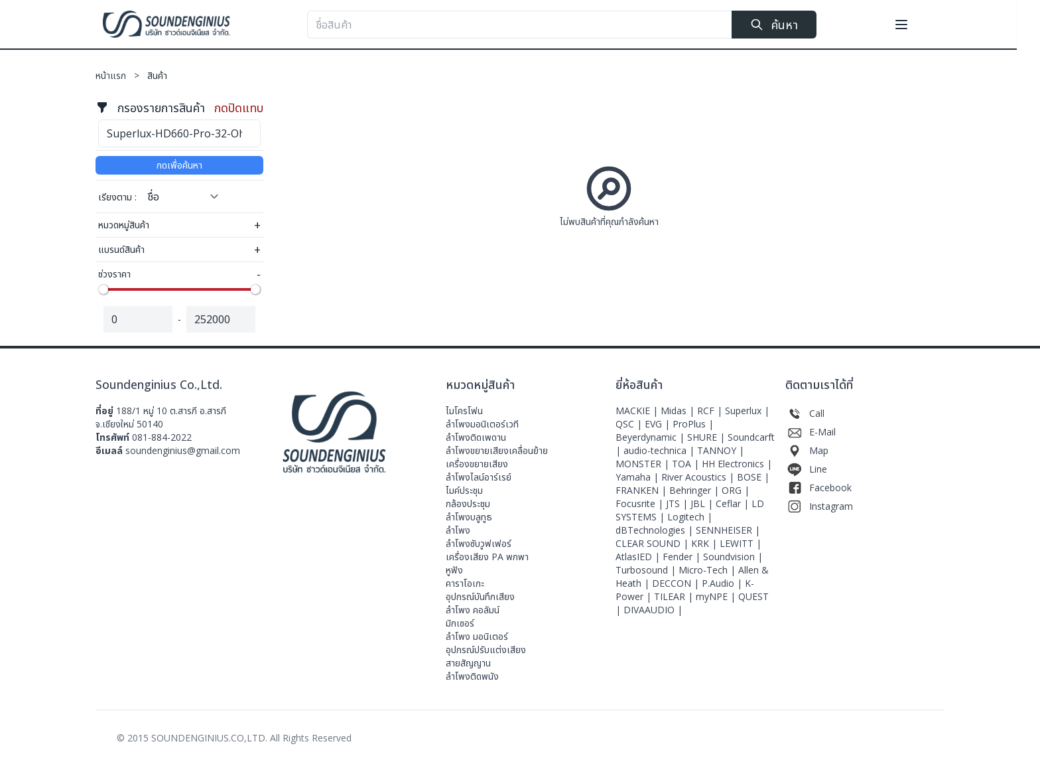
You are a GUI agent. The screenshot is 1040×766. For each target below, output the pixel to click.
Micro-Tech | (708, 570)
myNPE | (717, 596)
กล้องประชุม (468, 503)
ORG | (735, 490)
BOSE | (753, 477)
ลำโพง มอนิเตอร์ (477, 636)
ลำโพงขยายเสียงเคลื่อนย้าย (497, 450)
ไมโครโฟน (464, 410)
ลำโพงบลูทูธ (469, 516)
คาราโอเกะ (465, 583)
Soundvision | (733, 556)
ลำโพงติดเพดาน (476, 437)
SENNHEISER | (728, 530)
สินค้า (157, 75)
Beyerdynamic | (651, 437)
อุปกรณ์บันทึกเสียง (480, 596)
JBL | (703, 503)
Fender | (683, 556)
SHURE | (707, 437)
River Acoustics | (699, 477)
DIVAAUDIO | (652, 609)
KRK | (705, 543)
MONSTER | (644, 463)
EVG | (659, 424)
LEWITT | (740, 543)
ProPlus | (693, 424)
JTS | (678, 503)
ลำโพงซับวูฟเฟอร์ (478, 543)
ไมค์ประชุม (464, 490)
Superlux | (747, 410)
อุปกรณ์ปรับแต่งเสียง (486, 649)
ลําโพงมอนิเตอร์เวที (482, 424)
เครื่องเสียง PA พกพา (487, 556)
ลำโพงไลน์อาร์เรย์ (478, 477)
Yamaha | (638, 477)
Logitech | (689, 516)
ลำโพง (458, 530)
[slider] (103, 289)
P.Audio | (723, 583)
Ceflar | (733, 503)
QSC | (630, 424)
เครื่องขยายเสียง (477, 463)
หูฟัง (454, 570)
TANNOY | (720, 450)
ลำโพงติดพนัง (472, 676)
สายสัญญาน (468, 662)
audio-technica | (660, 450)
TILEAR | (675, 596)
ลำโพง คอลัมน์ (472, 609)
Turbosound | (647, 570)
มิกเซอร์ (460, 623)
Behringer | (695, 490)
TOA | (687, 463)
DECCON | (677, 583)
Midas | (679, 410)
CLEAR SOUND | (653, 543)
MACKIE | (638, 410)
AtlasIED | (639, 556)
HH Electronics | (737, 463)
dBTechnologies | (656, 530)
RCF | (711, 410)
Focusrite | (641, 503)
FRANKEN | (642, 490)
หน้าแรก (121, 75)
